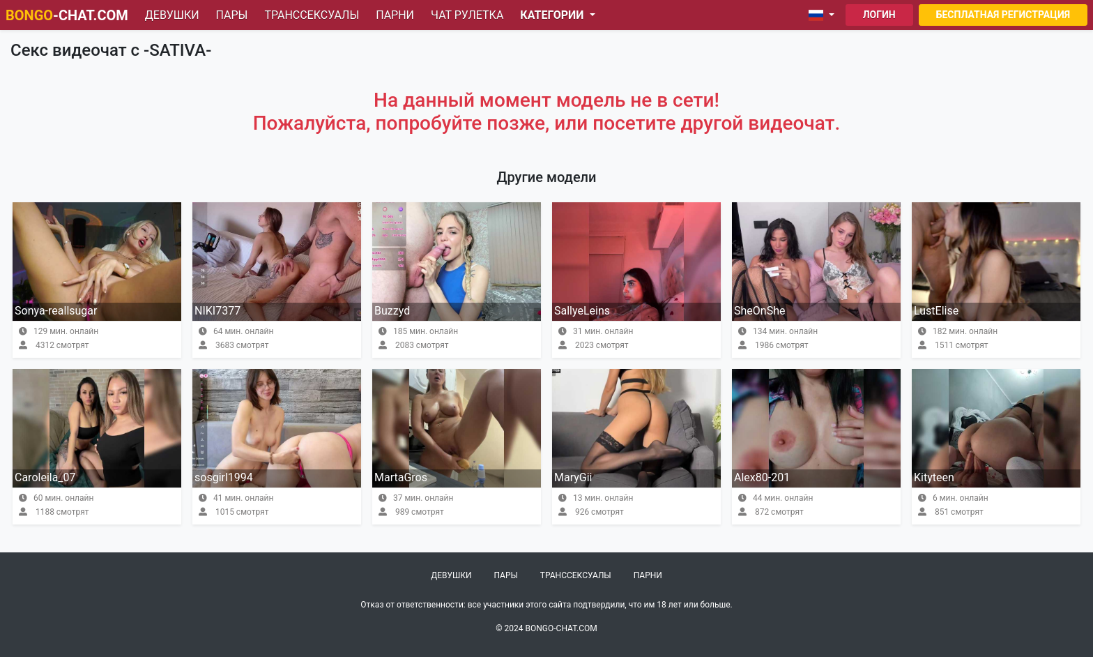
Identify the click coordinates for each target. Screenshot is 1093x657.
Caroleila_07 (45, 477)
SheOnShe (759, 310)
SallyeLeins (582, 310)
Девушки (172, 15)
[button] (824, 15)
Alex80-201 (762, 477)
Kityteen (934, 477)
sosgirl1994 (223, 477)
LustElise (936, 310)
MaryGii (573, 477)
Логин (879, 14)
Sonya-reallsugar (56, 310)
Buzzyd (392, 310)
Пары (232, 15)
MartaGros (400, 477)
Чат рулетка (467, 15)
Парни (395, 15)
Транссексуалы (311, 15)
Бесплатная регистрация (1003, 14)
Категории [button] (553, 15)
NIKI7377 (217, 310)
